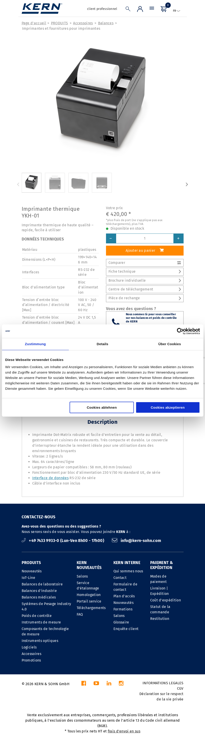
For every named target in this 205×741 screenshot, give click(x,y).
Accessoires (83, 23)
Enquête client (125, 629)
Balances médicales (39, 597)
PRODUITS (59, 23)
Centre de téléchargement (144, 289)
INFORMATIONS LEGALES (163, 683)
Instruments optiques (40, 641)
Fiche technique (144, 271)
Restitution (159, 618)
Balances (106, 23)
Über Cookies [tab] (169, 344)
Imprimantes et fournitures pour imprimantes (61, 28)
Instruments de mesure (41, 622)
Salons (82, 576)
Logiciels (29, 647)
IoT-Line (28, 578)
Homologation (89, 595)
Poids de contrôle (37, 616)
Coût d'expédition (165, 600)
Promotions (31, 660)
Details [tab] (102, 344)
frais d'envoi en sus (124, 731)
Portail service (89, 601)
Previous (18, 184)
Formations (122, 609)
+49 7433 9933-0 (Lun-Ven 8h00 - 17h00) (63, 540)
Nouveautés (32, 571)
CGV (180, 688)
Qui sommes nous (128, 571)
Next (187, 184)
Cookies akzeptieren (168, 407)
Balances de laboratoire (42, 584)
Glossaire (121, 622)
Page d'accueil (34, 23)
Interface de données (50, 478)
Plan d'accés (124, 596)
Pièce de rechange (144, 298)
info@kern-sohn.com (136, 540)
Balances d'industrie (39, 591)
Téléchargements (91, 608)
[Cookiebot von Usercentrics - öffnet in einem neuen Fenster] (180, 331)
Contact (120, 578)
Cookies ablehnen (102, 407)
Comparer (144, 263)
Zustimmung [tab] (35, 344)
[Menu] (151, 10)
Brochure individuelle (144, 280)
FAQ (80, 614)
